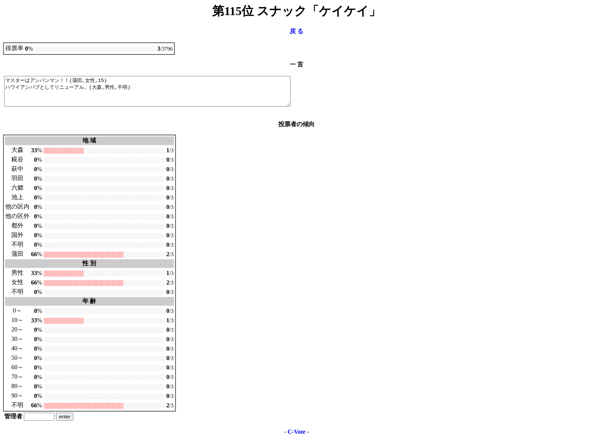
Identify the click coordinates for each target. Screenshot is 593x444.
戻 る (296, 31)
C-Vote (296, 437)
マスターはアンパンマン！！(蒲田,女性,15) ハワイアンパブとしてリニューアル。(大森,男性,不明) (164, 94)
